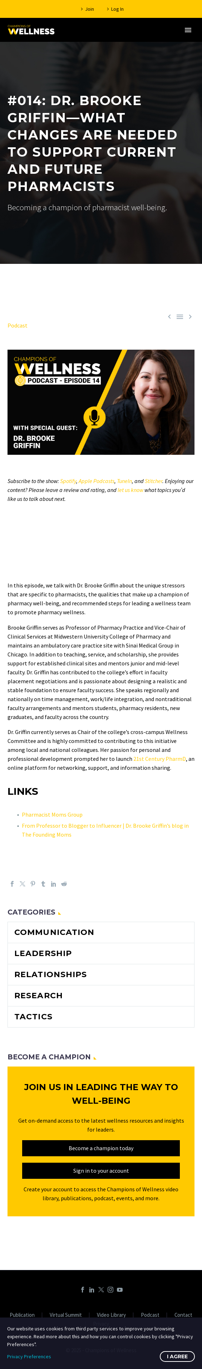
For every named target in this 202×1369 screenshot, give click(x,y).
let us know (130, 489)
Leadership (43, 953)
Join (89, 9)
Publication (22, 1315)
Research (38, 995)
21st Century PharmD (159, 758)
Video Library (111, 1315)
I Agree (177, 1356)
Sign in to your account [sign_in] (101, 1170)
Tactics (33, 1016)
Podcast (18, 325)
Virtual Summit (66, 1315)
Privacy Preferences (29, 1356)
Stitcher (153, 480)
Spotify (68, 480)
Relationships (50, 974)
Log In (117, 9)
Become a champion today (101, 1148)
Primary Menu (188, 30)
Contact (183, 1315)
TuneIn (124, 480)
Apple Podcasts (96, 480)
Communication (54, 932)
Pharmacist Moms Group (52, 814)
